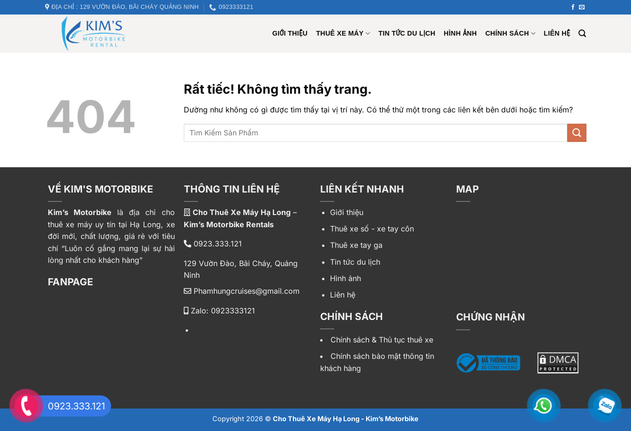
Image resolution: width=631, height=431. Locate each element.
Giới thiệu (346, 212)
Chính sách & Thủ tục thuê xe (382, 339)
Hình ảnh (460, 33)
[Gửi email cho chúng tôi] (582, 7)
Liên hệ (557, 33)
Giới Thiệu (290, 33)
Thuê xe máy (343, 33)
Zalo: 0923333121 (219, 310)
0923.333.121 (213, 243)
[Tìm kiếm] (582, 33)
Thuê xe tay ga (356, 245)
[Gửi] (576, 133)
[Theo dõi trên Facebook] (573, 7)
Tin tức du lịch (406, 33)
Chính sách (510, 33)
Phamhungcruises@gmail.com (242, 291)
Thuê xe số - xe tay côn (372, 228)
